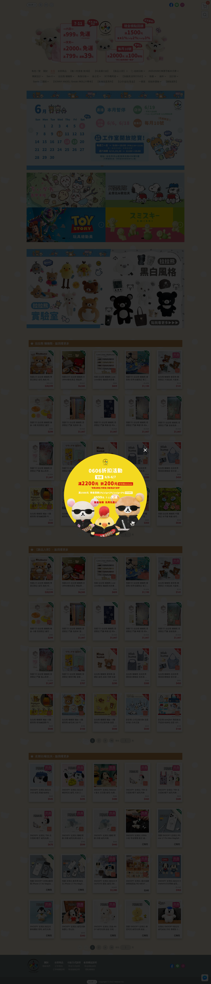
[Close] (145, 450)
